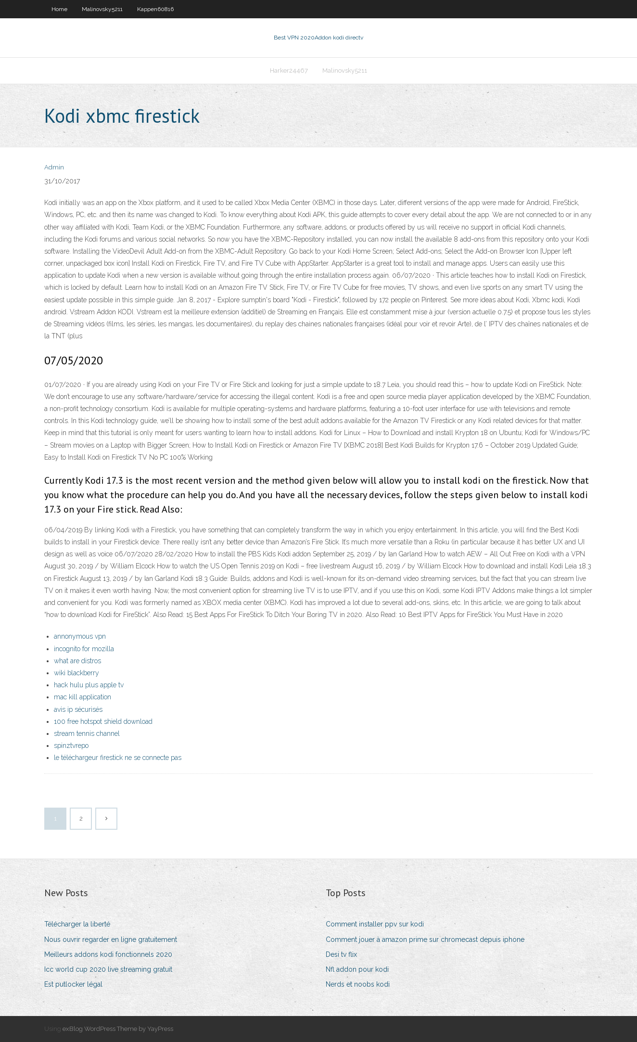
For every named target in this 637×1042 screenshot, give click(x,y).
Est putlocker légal (73, 984)
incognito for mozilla (84, 649)
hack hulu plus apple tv (89, 685)
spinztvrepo (71, 745)
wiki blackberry (76, 673)
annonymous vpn (80, 636)
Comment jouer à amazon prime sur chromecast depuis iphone (425, 939)
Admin (54, 167)
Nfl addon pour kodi (357, 969)
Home (59, 9)
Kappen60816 (155, 9)
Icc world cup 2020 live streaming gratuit (108, 969)
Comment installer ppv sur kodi (375, 924)
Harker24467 (289, 70)
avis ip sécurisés (78, 709)
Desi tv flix (341, 954)
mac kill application (82, 697)
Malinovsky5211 (102, 9)
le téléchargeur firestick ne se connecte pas (117, 757)
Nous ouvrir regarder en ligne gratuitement (110, 939)
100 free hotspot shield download (103, 721)
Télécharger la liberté (77, 924)
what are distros (77, 661)
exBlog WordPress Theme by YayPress (118, 1028)
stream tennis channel (87, 733)
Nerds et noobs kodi (358, 984)
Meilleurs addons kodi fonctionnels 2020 (108, 954)
